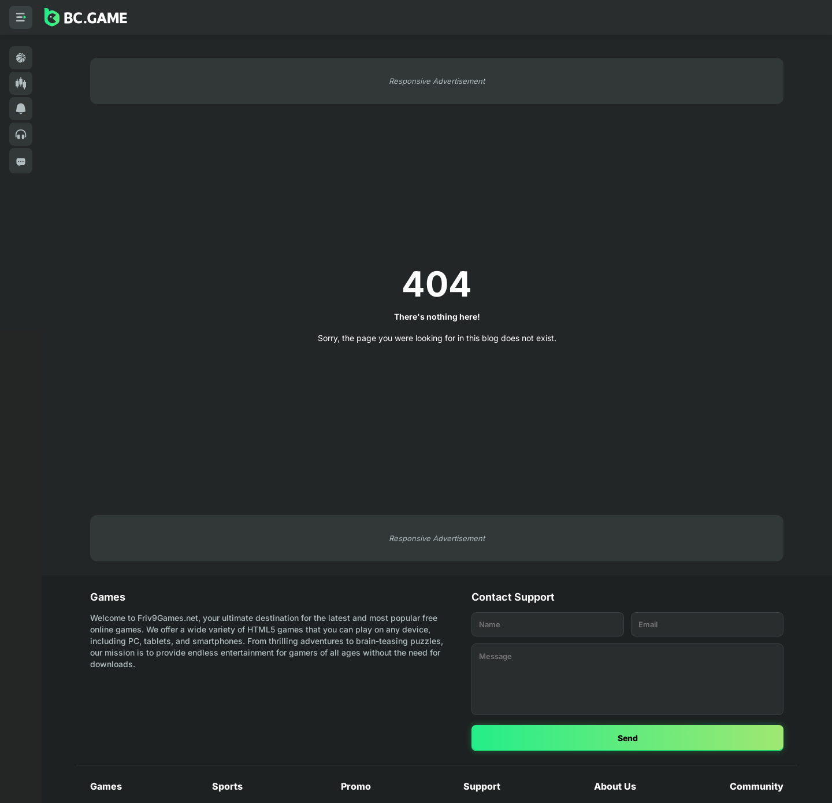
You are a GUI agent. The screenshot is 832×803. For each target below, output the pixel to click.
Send (628, 738)
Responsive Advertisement (437, 81)
